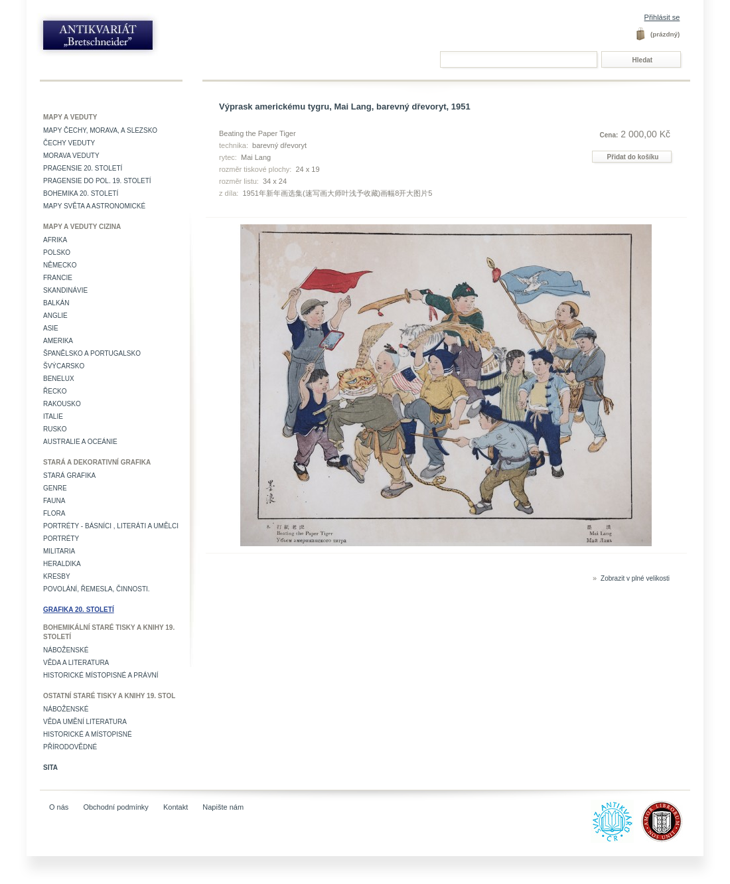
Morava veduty (71, 155)
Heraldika (62, 563)
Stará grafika (69, 475)
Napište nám (223, 807)
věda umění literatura (85, 721)
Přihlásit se (662, 17)
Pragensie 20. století (82, 168)
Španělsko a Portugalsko (92, 353)
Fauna (54, 500)
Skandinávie (65, 290)
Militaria (59, 551)
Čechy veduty (69, 143)
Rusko (55, 429)
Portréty (61, 538)
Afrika (55, 240)
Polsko (56, 252)
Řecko (55, 391)
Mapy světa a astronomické (94, 206)
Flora (54, 513)
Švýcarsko (63, 366)
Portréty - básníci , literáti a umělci (111, 526)
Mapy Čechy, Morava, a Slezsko (100, 130)
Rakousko (62, 403)
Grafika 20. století (78, 609)
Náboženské (65, 650)
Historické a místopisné (87, 734)
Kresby (56, 576)
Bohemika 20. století (80, 193)
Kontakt (175, 807)
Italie (53, 416)
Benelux (58, 378)
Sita (50, 767)
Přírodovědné (70, 747)
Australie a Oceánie (80, 441)
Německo (60, 265)
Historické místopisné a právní (101, 675)
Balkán (56, 303)
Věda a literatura (76, 662)
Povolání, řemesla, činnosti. (96, 589)
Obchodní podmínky (115, 807)
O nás (58, 807)
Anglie (55, 315)
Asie (50, 328)
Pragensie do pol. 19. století (97, 180)
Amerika (58, 340)
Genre (55, 488)
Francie (57, 277)
